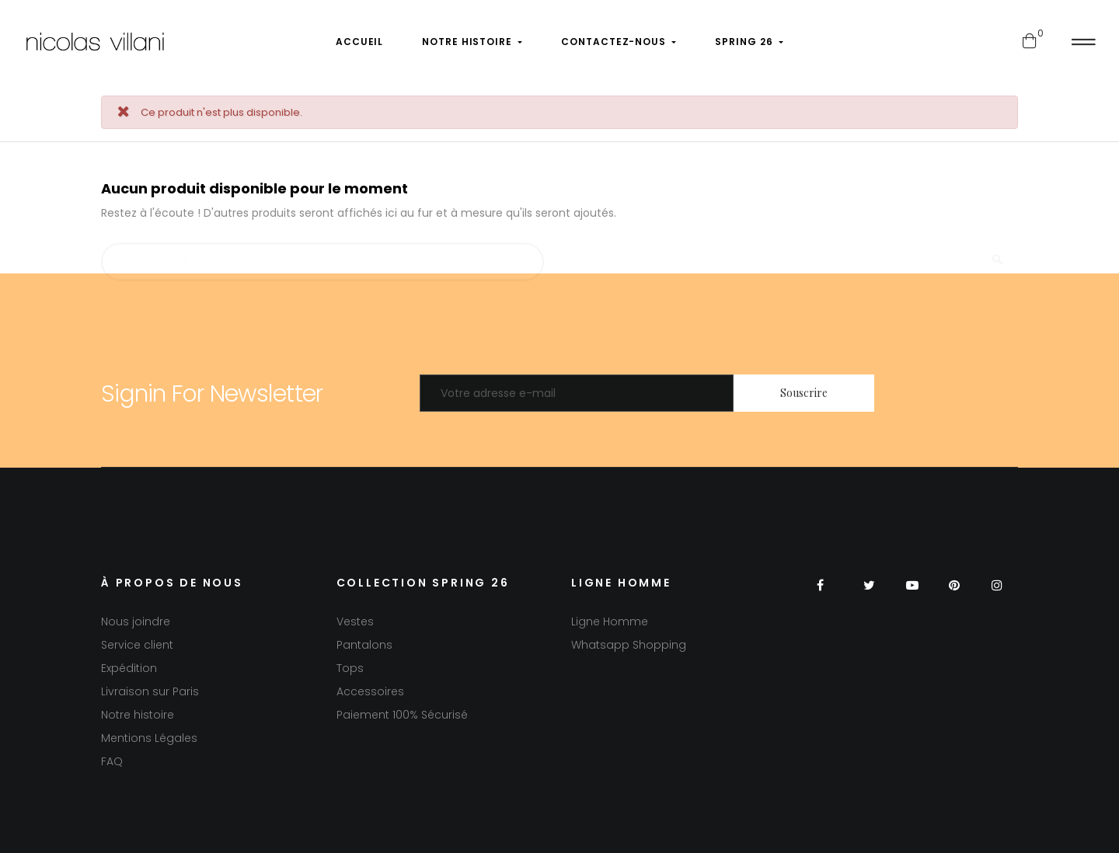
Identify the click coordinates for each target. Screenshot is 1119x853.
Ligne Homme (609, 621)
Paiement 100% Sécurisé (402, 714)
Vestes (355, 621)
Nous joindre (135, 621)
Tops (350, 668)
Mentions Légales (149, 738)
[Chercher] (322, 254)
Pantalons (364, 645)
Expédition (129, 668)
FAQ (112, 761)
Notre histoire (137, 714)
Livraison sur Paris (150, 691)
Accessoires (370, 691)
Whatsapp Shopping (628, 645)
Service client (137, 645)
